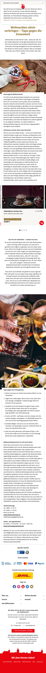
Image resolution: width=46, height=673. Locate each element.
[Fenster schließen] (42, 2)
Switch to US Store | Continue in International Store (20, 20)
